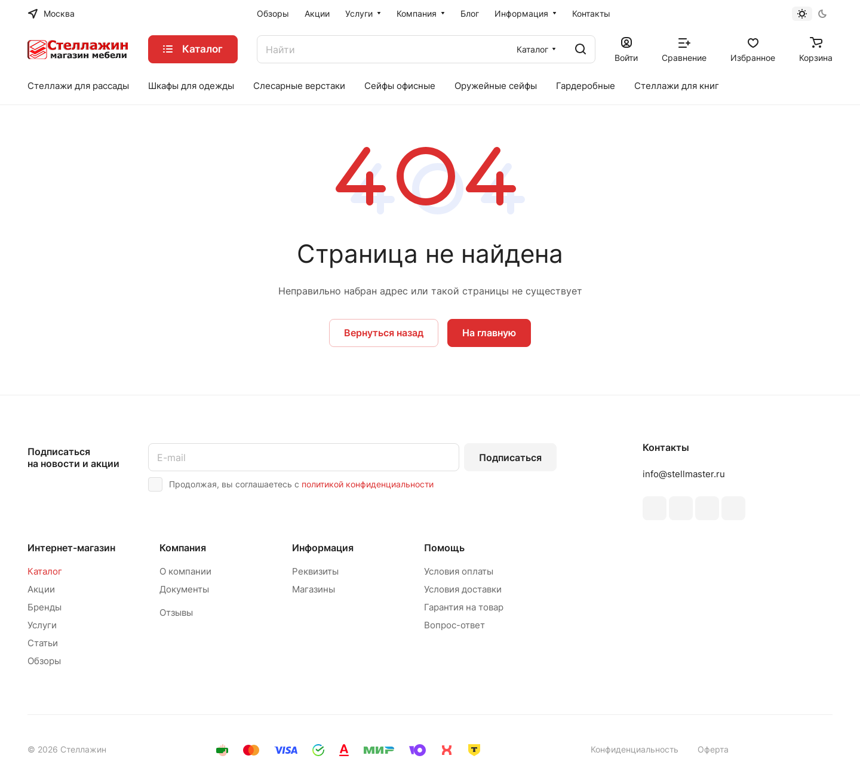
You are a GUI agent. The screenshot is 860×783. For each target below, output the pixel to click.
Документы (184, 589)
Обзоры (44, 661)
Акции (41, 589)
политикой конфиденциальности (368, 484)
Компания (182, 548)
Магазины (313, 589)
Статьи (42, 643)
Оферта (713, 749)
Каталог (44, 571)
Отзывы (176, 612)
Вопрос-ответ (454, 625)
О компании (185, 571)
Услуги (42, 625)
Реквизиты (315, 571)
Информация (323, 548)
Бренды (44, 607)
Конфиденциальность (634, 749)
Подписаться (510, 457)
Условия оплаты (458, 571)
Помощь (444, 548)
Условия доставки (463, 589)
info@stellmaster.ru (684, 474)
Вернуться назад (383, 333)
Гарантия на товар (463, 607)
